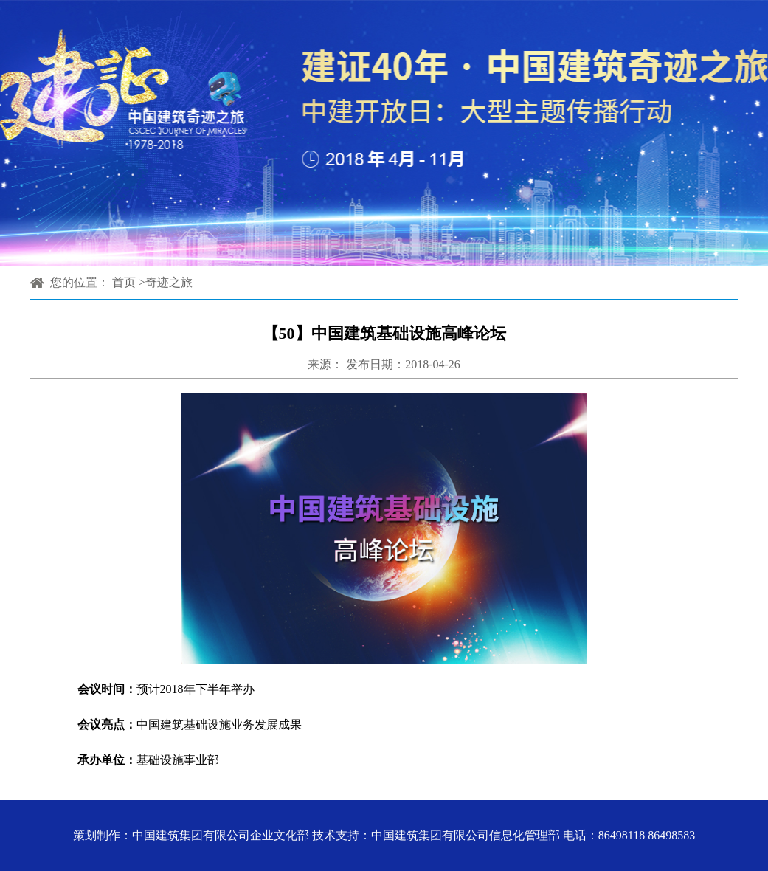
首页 (124, 282)
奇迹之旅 (169, 282)
